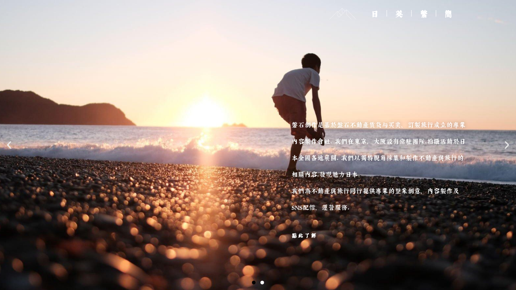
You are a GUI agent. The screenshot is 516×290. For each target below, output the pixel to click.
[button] (254, 282)
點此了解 (304, 235)
